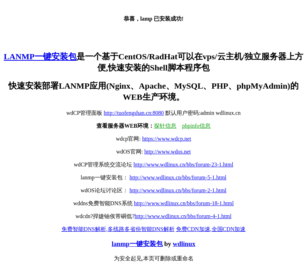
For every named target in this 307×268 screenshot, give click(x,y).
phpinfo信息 (196, 126)
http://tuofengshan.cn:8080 (134, 113)
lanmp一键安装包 (137, 243)
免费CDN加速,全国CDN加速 (211, 229)
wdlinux (184, 243)
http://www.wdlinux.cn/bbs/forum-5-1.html (178, 177)
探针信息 (165, 126)
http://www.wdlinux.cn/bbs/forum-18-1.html (184, 203)
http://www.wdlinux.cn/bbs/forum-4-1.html (183, 216)
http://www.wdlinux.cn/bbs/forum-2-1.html (178, 190)
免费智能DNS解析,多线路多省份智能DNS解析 (118, 229)
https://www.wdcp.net (166, 139)
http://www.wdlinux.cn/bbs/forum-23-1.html (183, 165)
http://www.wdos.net (167, 152)
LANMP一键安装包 (40, 56)
